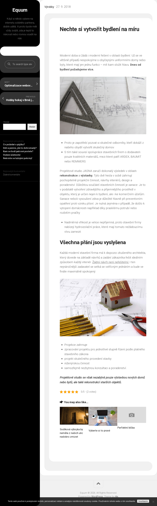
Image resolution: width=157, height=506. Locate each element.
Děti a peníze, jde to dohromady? (20, 148)
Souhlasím (143, 501)
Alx (116, 496)
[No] (153, 501)
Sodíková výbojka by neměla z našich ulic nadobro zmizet (71, 433)
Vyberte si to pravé (99, 430)
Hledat (6, 122)
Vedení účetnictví (11, 155)
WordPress (97, 496)
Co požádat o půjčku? (14, 144)
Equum (19, 10)
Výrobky (49, 7)
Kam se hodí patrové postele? (18, 151)
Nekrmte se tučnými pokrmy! (17, 158)
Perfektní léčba (126, 427)
